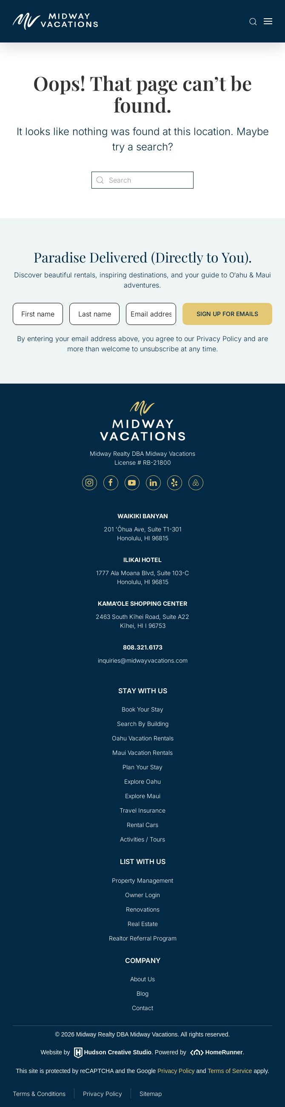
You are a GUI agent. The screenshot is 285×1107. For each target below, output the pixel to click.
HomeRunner (224, 1052)
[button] (253, 22)
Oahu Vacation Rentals (143, 738)
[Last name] (94, 314)
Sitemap (151, 1093)
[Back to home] (55, 21)
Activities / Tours (142, 839)
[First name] (38, 314)
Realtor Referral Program (143, 938)
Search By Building (142, 723)
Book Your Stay (142, 709)
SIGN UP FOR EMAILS (227, 313)
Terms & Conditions (39, 1093)
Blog (142, 993)
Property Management (142, 880)
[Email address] (151, 314)
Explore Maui (142, 795)
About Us (142, 979)
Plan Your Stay (142, 767)
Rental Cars (142, 824)
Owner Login (142, 894)
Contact (142, 1007)
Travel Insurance (142, 810)
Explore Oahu (142, 781)
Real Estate (143, 923)
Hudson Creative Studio (117, 1052)
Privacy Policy (175, 1070)
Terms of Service (230, 1070)
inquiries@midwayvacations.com (143, 660)
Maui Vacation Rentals (142, 752)
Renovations (143, 909)
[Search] (142, 180)
